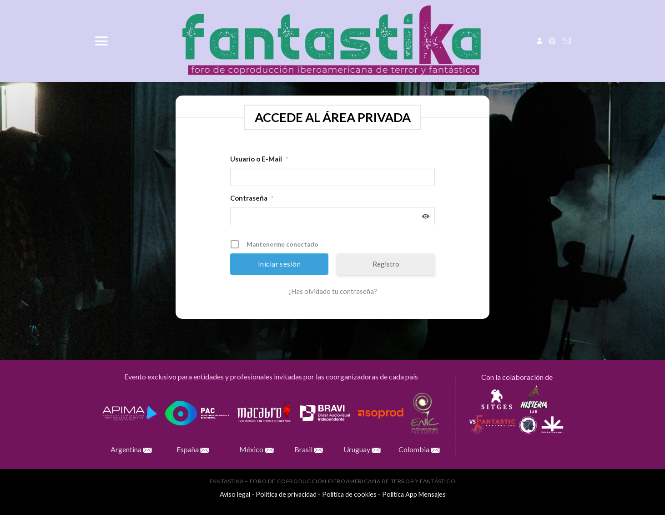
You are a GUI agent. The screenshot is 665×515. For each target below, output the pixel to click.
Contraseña (251, 198)
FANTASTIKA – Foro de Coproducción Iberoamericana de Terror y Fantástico (332, 481)
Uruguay (370, 449)
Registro (386, 264)
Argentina (131, 449)
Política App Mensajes (414, 494)
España (192, 449)
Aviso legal (235, 494)
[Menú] (101, 41)
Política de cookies (349, 494)
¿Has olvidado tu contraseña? (332, 291)
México (256, 449)
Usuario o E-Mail (259, 159)
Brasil (308, 449)
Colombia (419, 449)
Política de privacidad (286, 494)
